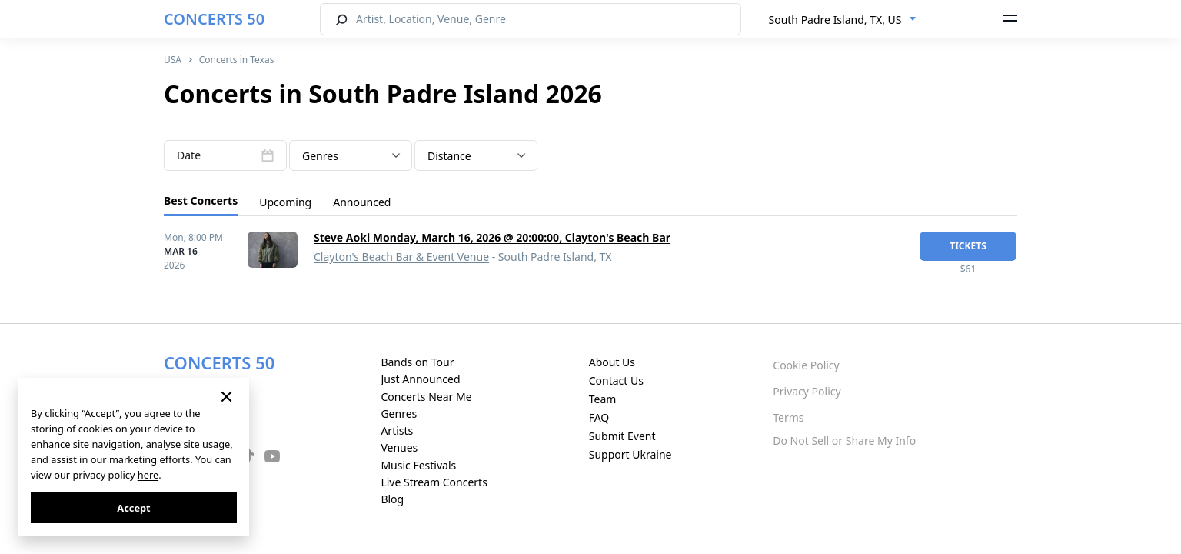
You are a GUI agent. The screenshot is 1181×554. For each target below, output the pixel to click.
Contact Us (616, 380)
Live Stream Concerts (434, 482)
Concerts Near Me (426, 396)
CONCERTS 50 (214, 18)
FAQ (599, 417)
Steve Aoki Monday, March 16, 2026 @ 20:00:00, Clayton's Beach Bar (492, 237)
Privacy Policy (806, 391)
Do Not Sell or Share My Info (844, 440)
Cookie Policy (806, 365)
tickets (968, 245)
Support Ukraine (630, 454)
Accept (133, 508)
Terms (788, 417)
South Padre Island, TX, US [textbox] (835, 19)
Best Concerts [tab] (201, 200)
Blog (392, 499)
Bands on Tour (417, 362)
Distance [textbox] (449, 156)
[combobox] (843, 20)
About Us (612, 362)
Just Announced (420, 379)
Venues (399, 447)
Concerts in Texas (236, 59)
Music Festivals (418, 465)
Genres (399, 413)
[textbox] (350, 156)
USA (172, 59)
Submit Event (622, 436)
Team (603, 399)
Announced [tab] (362, 202)
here (148, 475)
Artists (397, 430)
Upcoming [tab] (285, 202)
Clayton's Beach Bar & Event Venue (401, 256)
